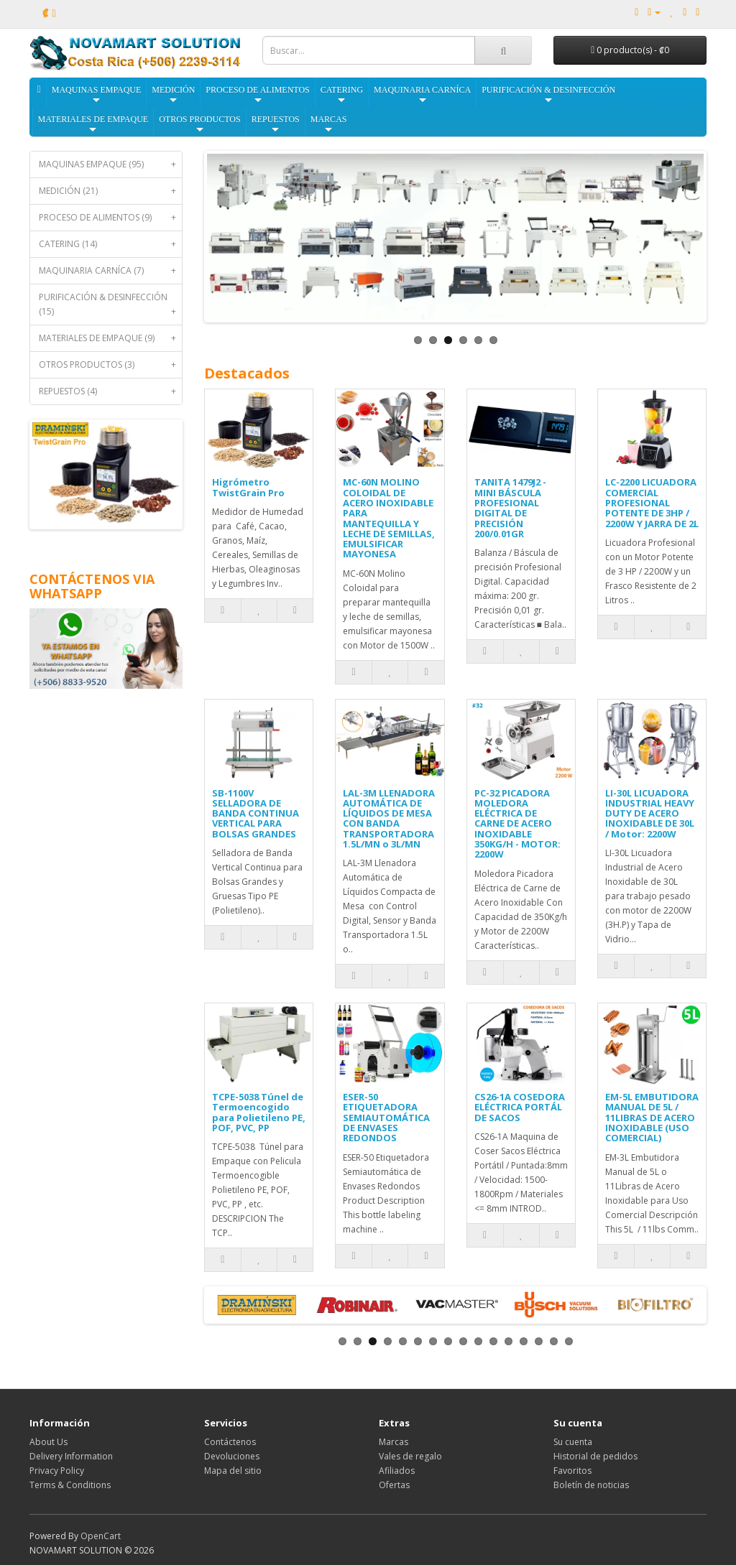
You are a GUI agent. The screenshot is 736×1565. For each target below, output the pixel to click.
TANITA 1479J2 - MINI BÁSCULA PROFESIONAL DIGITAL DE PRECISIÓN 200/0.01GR (510, 507)
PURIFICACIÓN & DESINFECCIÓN (548, 95)
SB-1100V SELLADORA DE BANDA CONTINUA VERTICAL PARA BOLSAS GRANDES (255, 813)
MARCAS (328, 124)
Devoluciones (231, 1456)
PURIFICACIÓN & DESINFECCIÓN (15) (110, 308)
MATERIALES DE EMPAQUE (93, 124)
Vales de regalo (410, 1456)
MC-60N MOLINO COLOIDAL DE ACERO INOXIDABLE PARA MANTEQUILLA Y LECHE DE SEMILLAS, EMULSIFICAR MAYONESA (389, 517)
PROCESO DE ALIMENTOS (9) (110, 218)
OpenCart (100, 1536)
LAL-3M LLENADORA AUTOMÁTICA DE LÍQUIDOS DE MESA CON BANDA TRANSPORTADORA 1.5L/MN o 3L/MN (389, 818)
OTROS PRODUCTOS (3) (110, 365)
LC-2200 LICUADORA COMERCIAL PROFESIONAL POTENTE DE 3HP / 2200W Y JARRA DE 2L (652, 502)
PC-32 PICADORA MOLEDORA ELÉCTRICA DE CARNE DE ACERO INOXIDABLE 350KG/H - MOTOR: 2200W (517, 823)
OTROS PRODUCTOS (199, 124)
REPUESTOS (276, 124)
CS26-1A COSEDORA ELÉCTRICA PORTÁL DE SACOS (519, 1107)
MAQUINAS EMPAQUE (97, 95)
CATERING (342, 95)
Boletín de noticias (591, 1485)
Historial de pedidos (595, 1456)
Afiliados (397, 1470)
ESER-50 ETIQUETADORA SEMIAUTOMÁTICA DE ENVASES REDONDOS (386, 1117)
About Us (48, 1442)
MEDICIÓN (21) (110, 191)
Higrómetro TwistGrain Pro (248, 486)
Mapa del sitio (233, 1470)
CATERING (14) (110, 244)
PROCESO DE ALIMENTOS (257, 95)
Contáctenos (230, 1442)
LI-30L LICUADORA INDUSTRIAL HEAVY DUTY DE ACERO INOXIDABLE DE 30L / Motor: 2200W (649, 813)
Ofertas (394, 1485)
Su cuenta (572, 1442)
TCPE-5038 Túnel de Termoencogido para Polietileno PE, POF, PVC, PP (258, 1112)
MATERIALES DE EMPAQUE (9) (110, 338)
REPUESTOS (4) (110, 391)
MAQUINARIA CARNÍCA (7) (110, 271)
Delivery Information (71, 1456)
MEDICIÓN (173, 95)
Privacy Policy (56, 1470)
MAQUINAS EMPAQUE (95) (110, 164)
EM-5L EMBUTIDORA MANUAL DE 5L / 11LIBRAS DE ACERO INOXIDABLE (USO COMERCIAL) (652, 1117)
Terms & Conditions (70, 1485)
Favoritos (572, 1470)
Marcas (393, 1442)
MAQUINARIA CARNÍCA (422, 95)
